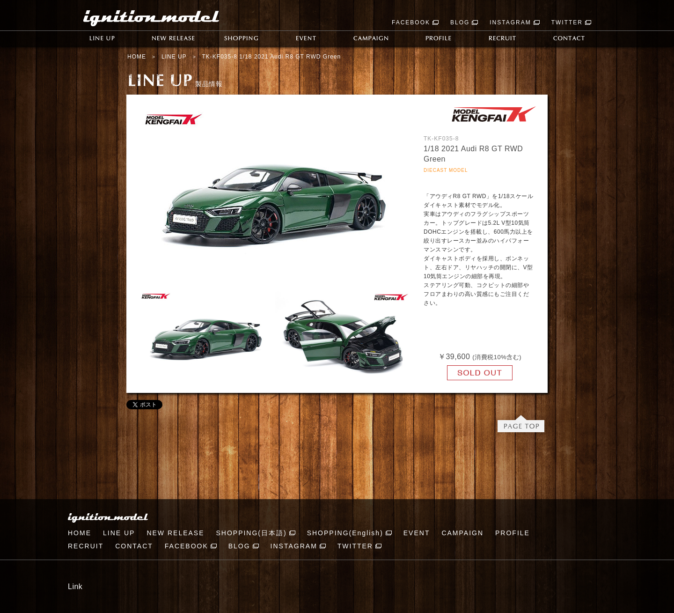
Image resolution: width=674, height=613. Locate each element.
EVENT (416, 533)
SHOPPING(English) (345, 533)
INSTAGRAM (510, 22)
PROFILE (512, 533)
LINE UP (174, 56)
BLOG (459, 22)
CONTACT (134, 546)
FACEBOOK (411, 22)
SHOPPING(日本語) (251, 533)
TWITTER (567, 22)
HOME (136, 56)
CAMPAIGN (462, 533)
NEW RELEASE (175, 533)
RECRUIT (85, 546)
